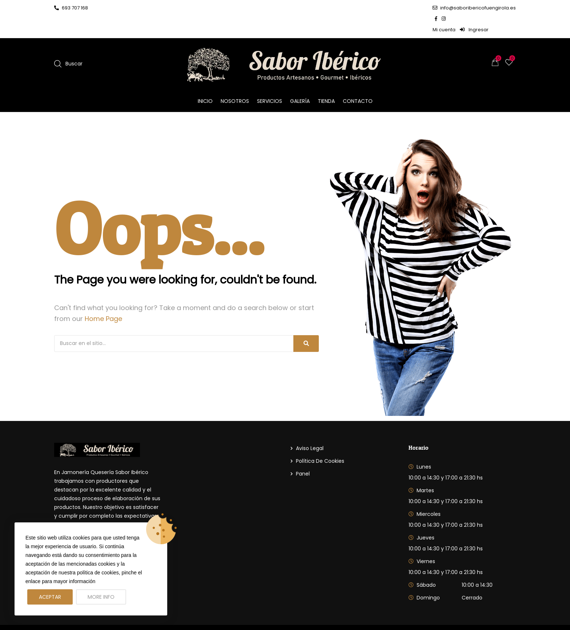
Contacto (358, 79)
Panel (303, 452)
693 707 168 (71, 7)
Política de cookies (320, 439)
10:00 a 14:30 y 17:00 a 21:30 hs (446, 456)
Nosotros (235, 79)
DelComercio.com (492, 616)
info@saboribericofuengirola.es (394, 7)
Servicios (269, 79)
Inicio (205, 79)
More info (101, 597)
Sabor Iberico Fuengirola (130, 616)
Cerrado (472, 575)
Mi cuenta (471, 7)
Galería (300, 79)
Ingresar (501, 7)
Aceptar (50, 597)
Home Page (103, 296)
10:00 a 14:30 (477, 563)
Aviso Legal (310, 426)
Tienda (326, 79)
